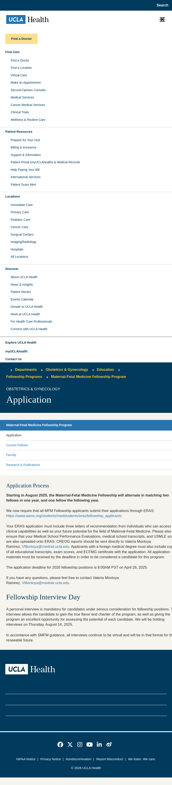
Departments (26, 369)
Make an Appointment (26, 82)
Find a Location (21, 67)
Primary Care (20, 212)
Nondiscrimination (78, 759)
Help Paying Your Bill (25, 169)
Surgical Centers (22, 234)
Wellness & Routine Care (28, 119)
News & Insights (22, 284)
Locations (12, 196)
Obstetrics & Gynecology (67, 369)
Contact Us (13, 359)
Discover (11, 269)
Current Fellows (17, 445)
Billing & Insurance (23, 147)
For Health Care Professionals (31, 321)
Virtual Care (19, 75)
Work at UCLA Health (25, 314)
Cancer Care (19, 227)
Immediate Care (22, 205)
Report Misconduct (109, 759)
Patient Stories (21, 292)
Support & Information (26, 155)
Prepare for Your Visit (25, 140)
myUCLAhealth (16, 351)
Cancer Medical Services (28, 105)
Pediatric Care (20, 219)
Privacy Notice (50, 759)
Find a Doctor (20, 60)
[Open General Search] (161, 5)
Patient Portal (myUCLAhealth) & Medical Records (45, 162)
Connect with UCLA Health (29, 329)
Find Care (12, 52)
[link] (60, 744)
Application (14, 435)
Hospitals (17, 249)
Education (105, 369)
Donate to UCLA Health (27, 306)
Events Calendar (22, 299)
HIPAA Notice (25, 759)
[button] (86, 343)
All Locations (19, 256)
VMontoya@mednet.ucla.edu (45, 546)
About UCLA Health (24, 277)
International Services (26, 177)
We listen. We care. (142, 759)
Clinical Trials (20, 112)
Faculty (11, 455)
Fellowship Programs (24, 377)
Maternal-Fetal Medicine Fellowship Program (88, 377)
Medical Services (22, 97)
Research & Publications (23, 465)
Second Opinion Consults (28, 90)
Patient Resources (18, 131)
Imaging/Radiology (23, 242)
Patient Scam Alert (23, 184)
